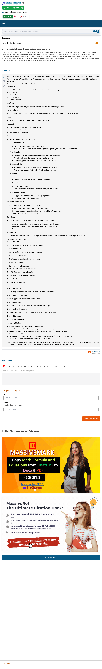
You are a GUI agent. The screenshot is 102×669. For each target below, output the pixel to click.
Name (5, 394)
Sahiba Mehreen (16, 43)
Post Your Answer (91, 419)
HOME (3, 24)
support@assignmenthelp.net (14, 12)
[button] (4, 366)
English (24, 17)
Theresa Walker (96, 353)
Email (5, 403)
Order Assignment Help (13, 8)
